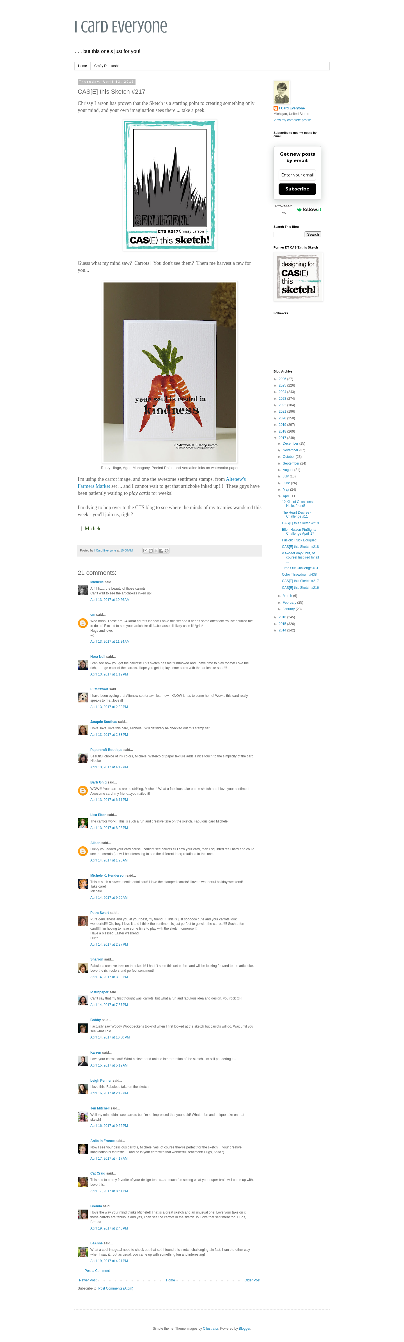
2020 (283, 418)
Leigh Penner (101, 1081)
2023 (283, 399)
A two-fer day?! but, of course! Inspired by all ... (300, 557)
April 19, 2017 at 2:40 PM (109, 1228)
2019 (283, 425)
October (289, 457)
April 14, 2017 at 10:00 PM (110, 1037)
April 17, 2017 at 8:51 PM (109, 1191)
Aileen (95, 843)
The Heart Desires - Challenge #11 (296, 514)
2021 (283, 411)
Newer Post (88, 1280)
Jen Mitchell (100, 1108)
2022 (283, 405)
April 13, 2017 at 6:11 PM (109, 800)
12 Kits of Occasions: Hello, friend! (298, 504)
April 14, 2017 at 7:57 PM (109, 1005)
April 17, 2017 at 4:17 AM (109, 1159)
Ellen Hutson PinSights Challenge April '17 (299, 532)
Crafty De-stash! (106, 66)
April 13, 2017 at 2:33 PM (109, 735)
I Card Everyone (120, 26)
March (288, 596)
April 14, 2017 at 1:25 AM (109, 860)
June (287, 483)
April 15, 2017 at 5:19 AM (109, 1065)
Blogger (244, 1328)
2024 (283, 392)
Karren (95, 1052)
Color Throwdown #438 (299, 574)
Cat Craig (97, 1173)
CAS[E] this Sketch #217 (300, 581)
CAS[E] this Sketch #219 (300, 523)
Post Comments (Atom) (115, 1288)
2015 (283, 624)
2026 (283, 379)
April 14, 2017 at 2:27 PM (109, 944)
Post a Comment (97, 1271)
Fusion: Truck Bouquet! (299, 540)
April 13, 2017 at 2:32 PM (109, 707)
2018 (283, 431)
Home (82, 66)
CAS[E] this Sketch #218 (300, 547)
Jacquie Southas (103, 722)
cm (92, 615)
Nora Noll (97, 657)
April (286, 496)
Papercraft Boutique (106, 750)
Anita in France (102, 1141)
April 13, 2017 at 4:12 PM (109, 767)
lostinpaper (99, 992)
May (286, 489)
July (286, 476)
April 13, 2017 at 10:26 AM (110, 600)
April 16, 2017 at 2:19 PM (109, 1093)
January (289, 609)
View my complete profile (292, 120)
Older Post (252, 1280)
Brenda (96, 1206)
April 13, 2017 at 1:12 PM (109, 674)
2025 (283, 385)
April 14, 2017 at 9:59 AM (109, 898)
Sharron (96, 959)
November (291, 450)
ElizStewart (99, 689)
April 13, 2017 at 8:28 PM (109, 828)
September (291, 463)
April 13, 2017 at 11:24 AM (110, 642)
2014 (283, 630)
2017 (283, 438)
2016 (283, 617)
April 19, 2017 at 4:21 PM (109, 1261)
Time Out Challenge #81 (300, 568)
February (290, 603)
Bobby (95, 1020)
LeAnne (96, 1243)
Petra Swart (99, 913)
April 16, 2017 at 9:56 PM (109, 1126)
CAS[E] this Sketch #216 (300, 588)
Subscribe (297, 189)
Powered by (298, 209)
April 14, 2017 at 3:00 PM (109, 977)
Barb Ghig (98, 782)
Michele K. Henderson (107, 875)
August (288, 470)
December (291, 443)
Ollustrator (210, 1328)
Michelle (97, 582)
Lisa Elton (98, 815)
